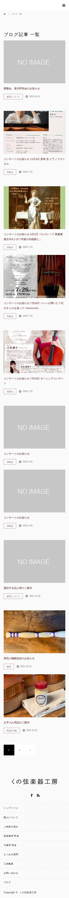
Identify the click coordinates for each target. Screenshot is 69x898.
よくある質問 (11, 854)
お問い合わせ (11, 873)
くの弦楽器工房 (28, 892)
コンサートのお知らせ (16, 453)
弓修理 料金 (10, 845)
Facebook (31, 795)
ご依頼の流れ (11, 826)
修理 (9, 666)
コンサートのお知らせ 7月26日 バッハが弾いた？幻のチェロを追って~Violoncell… (33, 306)
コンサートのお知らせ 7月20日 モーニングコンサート (33, 381)
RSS (37, 795)
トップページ (11, 808)
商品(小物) (12, 730)
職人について (11, 817)
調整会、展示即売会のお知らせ (22, 88)
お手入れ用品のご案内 (16, 722)
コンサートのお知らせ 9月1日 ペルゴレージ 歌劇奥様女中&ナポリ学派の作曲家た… (33, 237)
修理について (13, 97)
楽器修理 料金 (11, 836)
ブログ (7, 882)
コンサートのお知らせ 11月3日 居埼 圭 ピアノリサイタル (34, 162)
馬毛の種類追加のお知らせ (19, 658)
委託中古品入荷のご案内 (18, 588)
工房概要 (8, 864)
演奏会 (10, 172)
